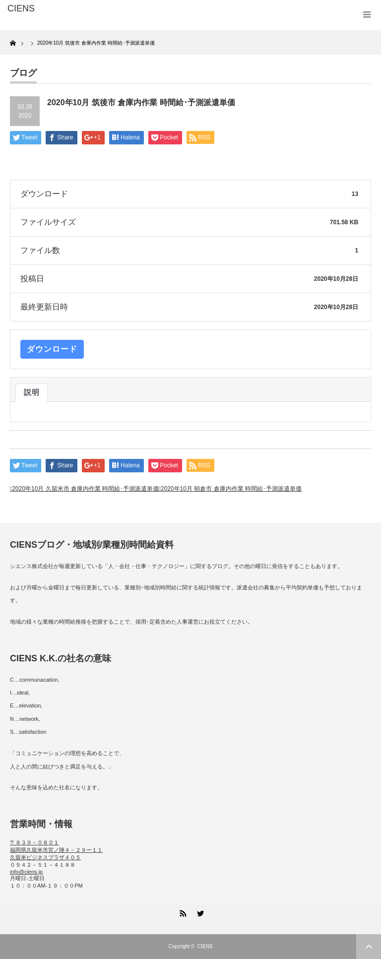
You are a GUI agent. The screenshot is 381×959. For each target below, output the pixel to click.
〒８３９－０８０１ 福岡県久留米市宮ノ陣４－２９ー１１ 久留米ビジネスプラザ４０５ (56, 849)
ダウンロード (52, 349)
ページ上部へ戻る (368, 946)
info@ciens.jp (26, 872)
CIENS (205, 946)
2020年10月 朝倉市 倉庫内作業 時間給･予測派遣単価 (231, 488)
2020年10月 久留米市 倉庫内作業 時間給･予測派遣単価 (85, 488)
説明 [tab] (31, 392)
